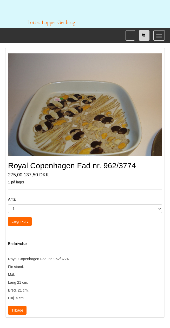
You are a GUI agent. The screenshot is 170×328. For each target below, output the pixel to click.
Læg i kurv (19, 221)
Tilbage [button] (17, 310)
